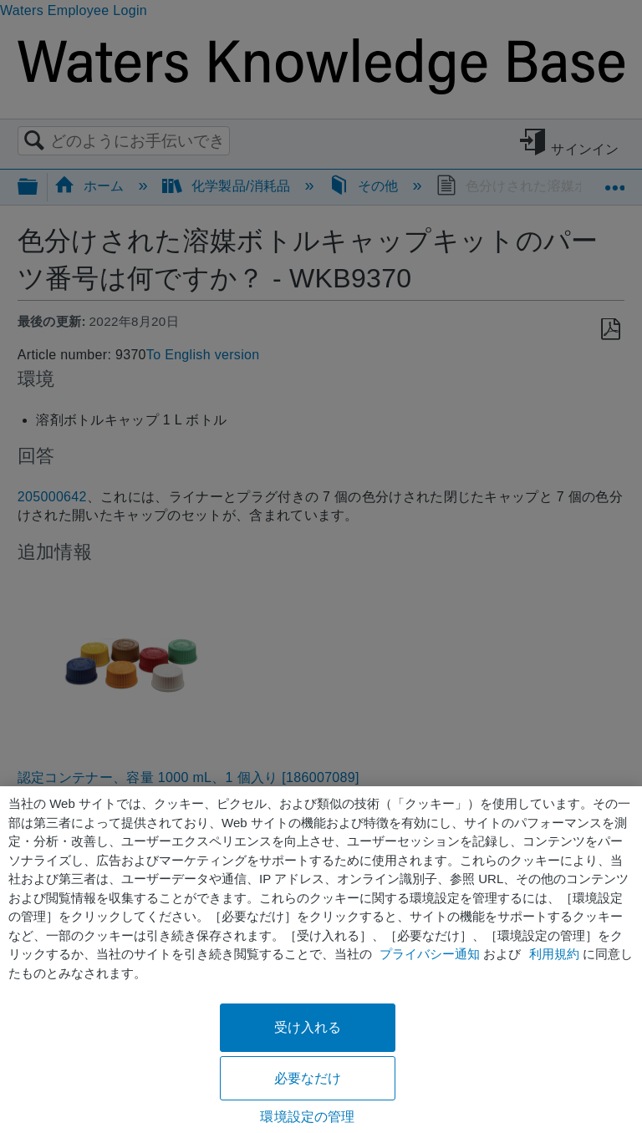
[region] (321, 959)
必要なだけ (308, 1078)
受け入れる (308, 1027)
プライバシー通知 (430, 954)
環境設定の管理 (307, 1117)
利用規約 (554, 954)
